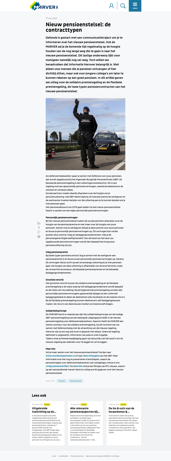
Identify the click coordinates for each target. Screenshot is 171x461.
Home (54, 456)
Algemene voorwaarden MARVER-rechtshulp (102, 456)
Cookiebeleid (63, 456)
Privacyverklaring (77, 456)
